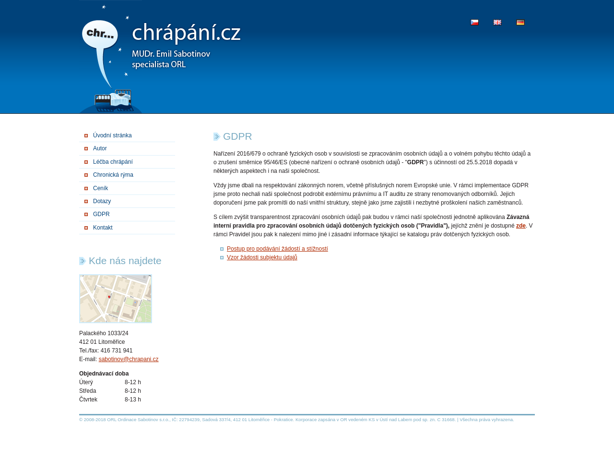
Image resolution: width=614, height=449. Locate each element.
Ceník (100, 188)
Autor (100, 148)
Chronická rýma (113, 174)
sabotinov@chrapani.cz (129, 359)
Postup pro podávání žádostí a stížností (277, 248)
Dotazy (102, 201)
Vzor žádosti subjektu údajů (262, 257)
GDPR (101, 214)
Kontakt (103, 227)
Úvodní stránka (112, 135)
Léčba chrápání (113, 161)
